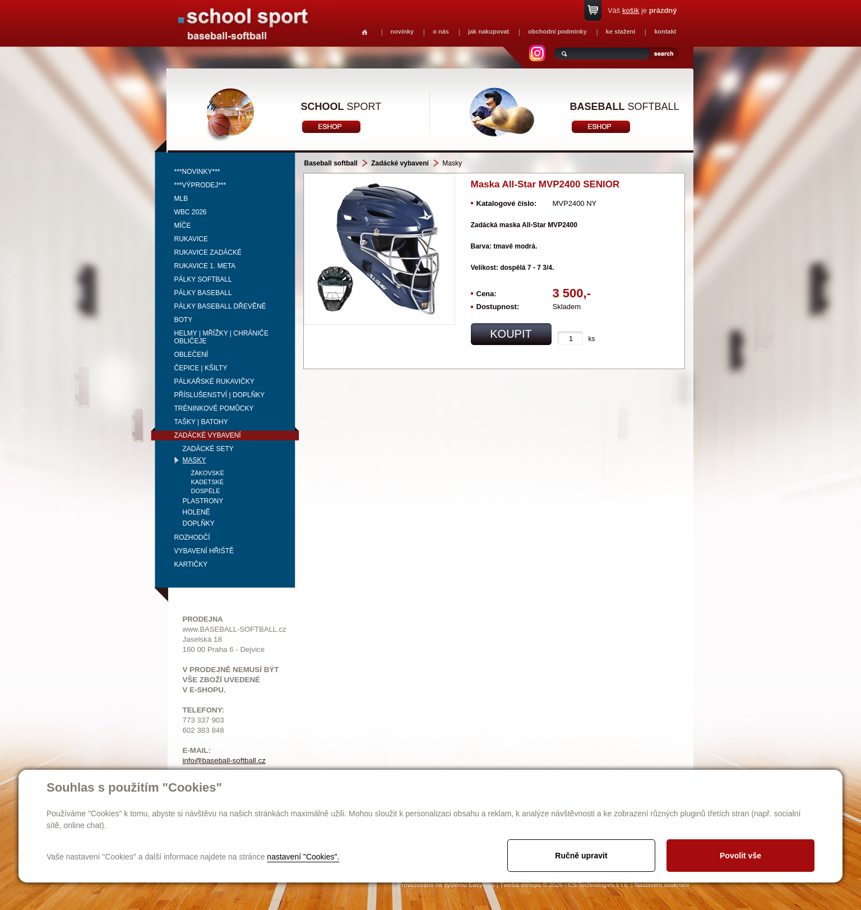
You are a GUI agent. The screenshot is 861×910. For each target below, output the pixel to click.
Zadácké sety (208, 449)
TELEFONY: (204, 710)
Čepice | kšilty (201, 368)
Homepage (364, 32)
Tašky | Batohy (201, 422)
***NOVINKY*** (197, 172)
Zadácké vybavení (207, 435)
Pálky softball (203, 279)
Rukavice (191, 239)
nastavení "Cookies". (303, 856)
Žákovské (207, 473)
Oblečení (191, 355)
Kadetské (207, 482)
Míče (182, 225)
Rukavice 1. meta (205, 266)
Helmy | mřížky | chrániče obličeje (221, 337)
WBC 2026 (190, 212)
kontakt (665, 31)
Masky (194, 460)
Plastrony (203, 501)
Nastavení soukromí (662, 884)
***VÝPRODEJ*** (200, 185)
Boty (183, 320)
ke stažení (621, 31)
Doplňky (199, 523)
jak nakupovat (488, 31)
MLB (181, 199)
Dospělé (205, 491)
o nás (441, 31)
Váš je (642, 10)
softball (624, 106)
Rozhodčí (192, 537)
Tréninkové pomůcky (214, 408)
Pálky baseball (203, 293)
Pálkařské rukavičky (214, 381)
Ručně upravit (581, 855)
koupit (510, 334)
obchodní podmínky (557, 31)
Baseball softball (331, 163)
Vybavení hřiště (204, 551)
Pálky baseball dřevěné (220, 306)
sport (341, 106)
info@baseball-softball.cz (224, 760)
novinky (402, 31)
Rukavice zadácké (208, 252)
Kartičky (191, 564)
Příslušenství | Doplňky (219, 395)
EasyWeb (482, 884)
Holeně (196, 512)
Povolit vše (740, 855)
